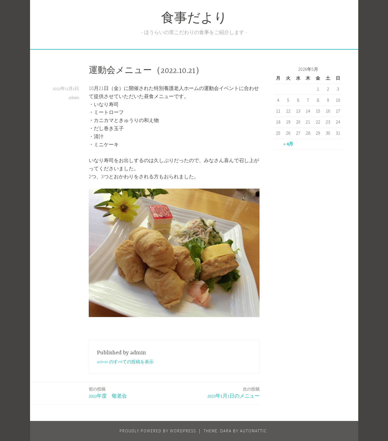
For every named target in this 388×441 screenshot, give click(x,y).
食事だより (194, 19)
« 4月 (288, 144)
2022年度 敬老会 (108, 392)
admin (73, 98)
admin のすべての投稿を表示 (125, 361)
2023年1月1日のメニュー (233, 392)
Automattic (253, 430)
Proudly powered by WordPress (158, 430)
